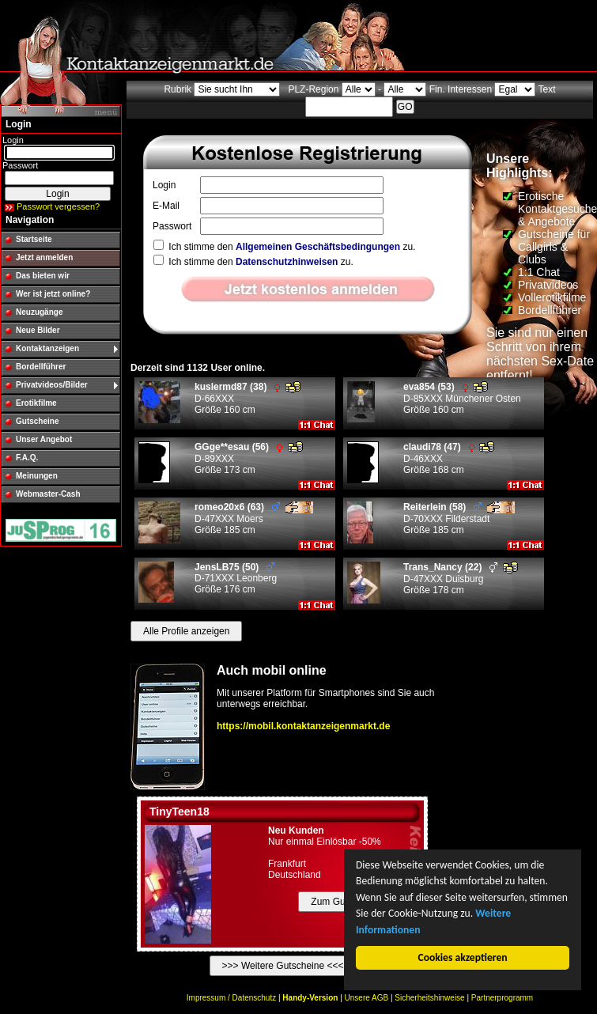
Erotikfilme (36, 403)
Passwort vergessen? (58, 206)
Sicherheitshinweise (429, 997)
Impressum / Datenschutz (231, 997)
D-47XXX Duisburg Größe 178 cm (460, 579)
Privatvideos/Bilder (52, 384)
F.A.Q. (27, 457)
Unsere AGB (367, 997)
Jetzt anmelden (44, 257)
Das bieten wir (43, 275)
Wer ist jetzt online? (53, 293)
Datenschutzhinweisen (287, 261)
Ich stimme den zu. (284, 246)
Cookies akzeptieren (463, 957)
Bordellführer (41, 366)
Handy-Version (310, 997)
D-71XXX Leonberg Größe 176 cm (236, 578)
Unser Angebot (44, 439)
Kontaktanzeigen (47, 348)
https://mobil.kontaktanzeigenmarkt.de (303, 726)
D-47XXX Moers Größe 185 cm (254, 518)
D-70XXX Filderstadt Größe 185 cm (459, 518)
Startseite (34, 239)
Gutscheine (37, 421)
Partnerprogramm (502, 997)
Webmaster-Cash (48, 494)
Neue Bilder (38, 330)
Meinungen (37, 475)
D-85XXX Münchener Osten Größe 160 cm (462, 398)
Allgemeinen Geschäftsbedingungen (318, 246)
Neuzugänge (39, 312)
